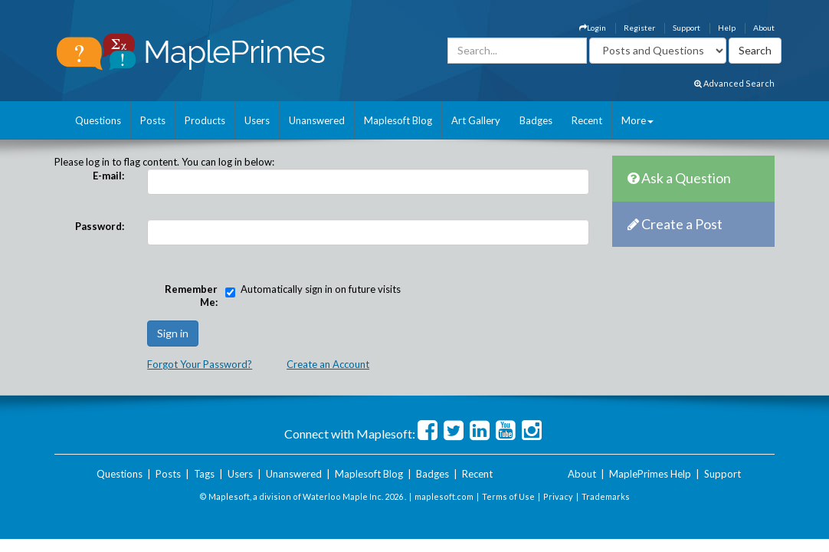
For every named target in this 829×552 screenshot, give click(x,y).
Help (727, 27)
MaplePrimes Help (650, 474)
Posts (152, 120)
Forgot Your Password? (199, 364)
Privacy (558, 496)
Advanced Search (734, 83)
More (637, 120)
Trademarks (606, 496)
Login (592, 27)
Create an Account (328, 364)
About (764, 27)
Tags (204, 474)
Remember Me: (191, 295)
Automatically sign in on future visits (321, 289)
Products (205, 120)
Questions (98, 120)
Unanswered (317, 120)
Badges (535, 120)
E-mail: (108, 175)
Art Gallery (475, 120)
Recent (587, 120)
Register (639, 27)
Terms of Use (508, 496)
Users (257, 120)
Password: (99, 226)
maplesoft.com (443, 496)
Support (686, 27)
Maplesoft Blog (398, 120)
